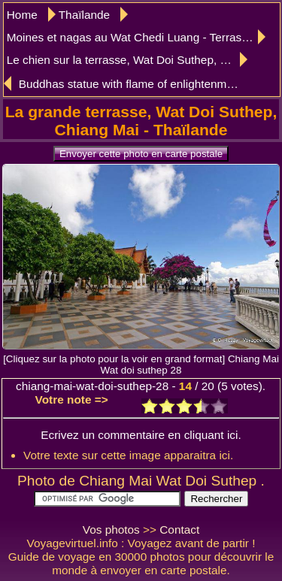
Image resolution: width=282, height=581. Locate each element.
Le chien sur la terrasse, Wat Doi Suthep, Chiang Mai (127, 59)
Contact (179, 529)
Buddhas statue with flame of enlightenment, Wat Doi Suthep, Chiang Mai (132, 83)
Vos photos (111, 529)
